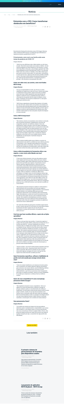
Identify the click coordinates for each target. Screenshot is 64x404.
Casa (5, 14)
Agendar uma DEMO (32, 325)
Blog (9, 14)
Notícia (13, 14)
